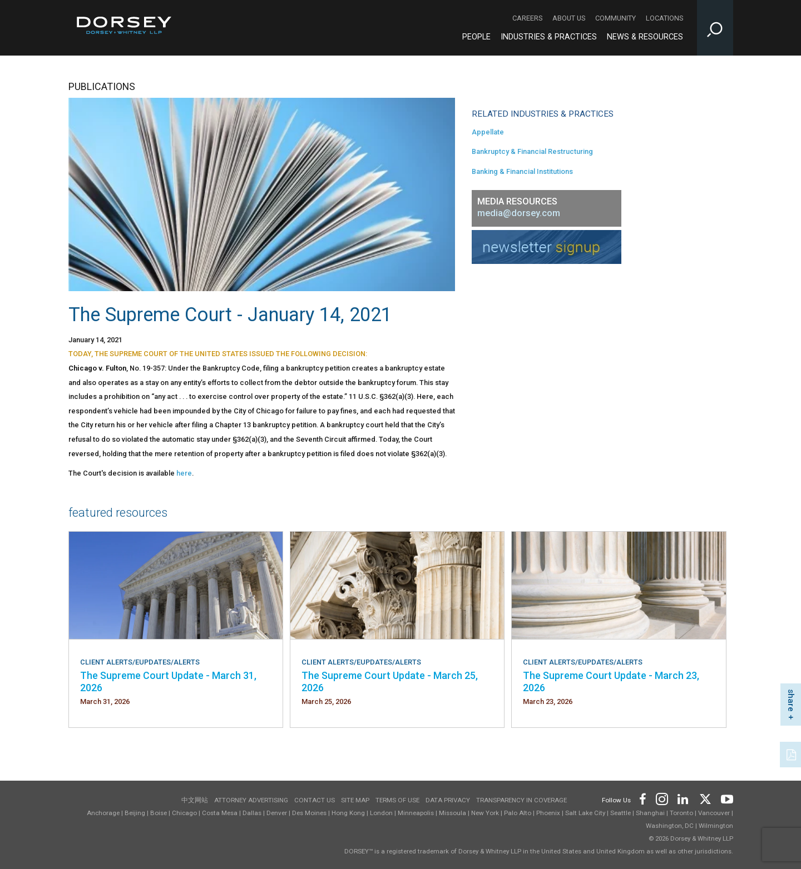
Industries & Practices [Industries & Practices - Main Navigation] (549, 37)
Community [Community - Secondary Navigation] (615, 18)
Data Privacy (448, 800)
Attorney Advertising (251, 800)
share (791, 700)
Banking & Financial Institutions (522, 171)
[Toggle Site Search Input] (715, 28)
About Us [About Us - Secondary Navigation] (568, 18)
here (184, 473)
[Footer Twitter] (704, 798)
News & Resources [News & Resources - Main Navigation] (645, 37)
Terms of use (397, 800)
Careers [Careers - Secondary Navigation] (527, 18)
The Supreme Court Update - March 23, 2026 (611, 681)
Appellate (488, 132)
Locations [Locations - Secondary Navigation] (664, 18)
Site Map (355, 800)
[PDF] (792, 753)
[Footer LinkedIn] (683, 798)
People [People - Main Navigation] (476, 37)
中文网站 (194, 800)
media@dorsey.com (518, 213)
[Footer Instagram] (661, 798)
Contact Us (314, 800)
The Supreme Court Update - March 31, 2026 (168, 681)
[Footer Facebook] (642, 798)
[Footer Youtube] (725, 798)
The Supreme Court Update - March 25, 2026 (389, 681)
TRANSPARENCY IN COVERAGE (521, 800)
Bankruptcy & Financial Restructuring (532, 151)
